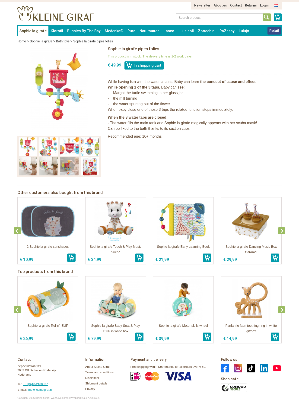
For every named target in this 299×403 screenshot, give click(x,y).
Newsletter (202, 5)
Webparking (78, 398)
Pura (131, 31)
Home (21, 41)
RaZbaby (227, 31)
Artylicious (93, 398)
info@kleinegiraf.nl (40, 389)
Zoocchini (206, 31)
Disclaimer (92, 378)
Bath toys (63, 41)
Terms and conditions (99, 372)
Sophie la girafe (33, 31)
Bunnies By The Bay (84, 31)
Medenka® (114, 31)
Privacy (90, 389)
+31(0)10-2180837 (35, 384)
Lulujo (244, 31)
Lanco (169, 31)
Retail (274, 31)
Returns (251, 5)
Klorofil (57, 31)
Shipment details (96, 383)
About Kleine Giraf (97, 366)
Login (264, 5)
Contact (236, 5)
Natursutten (149, 31)
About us (220, 5)
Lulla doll (186, 31)
